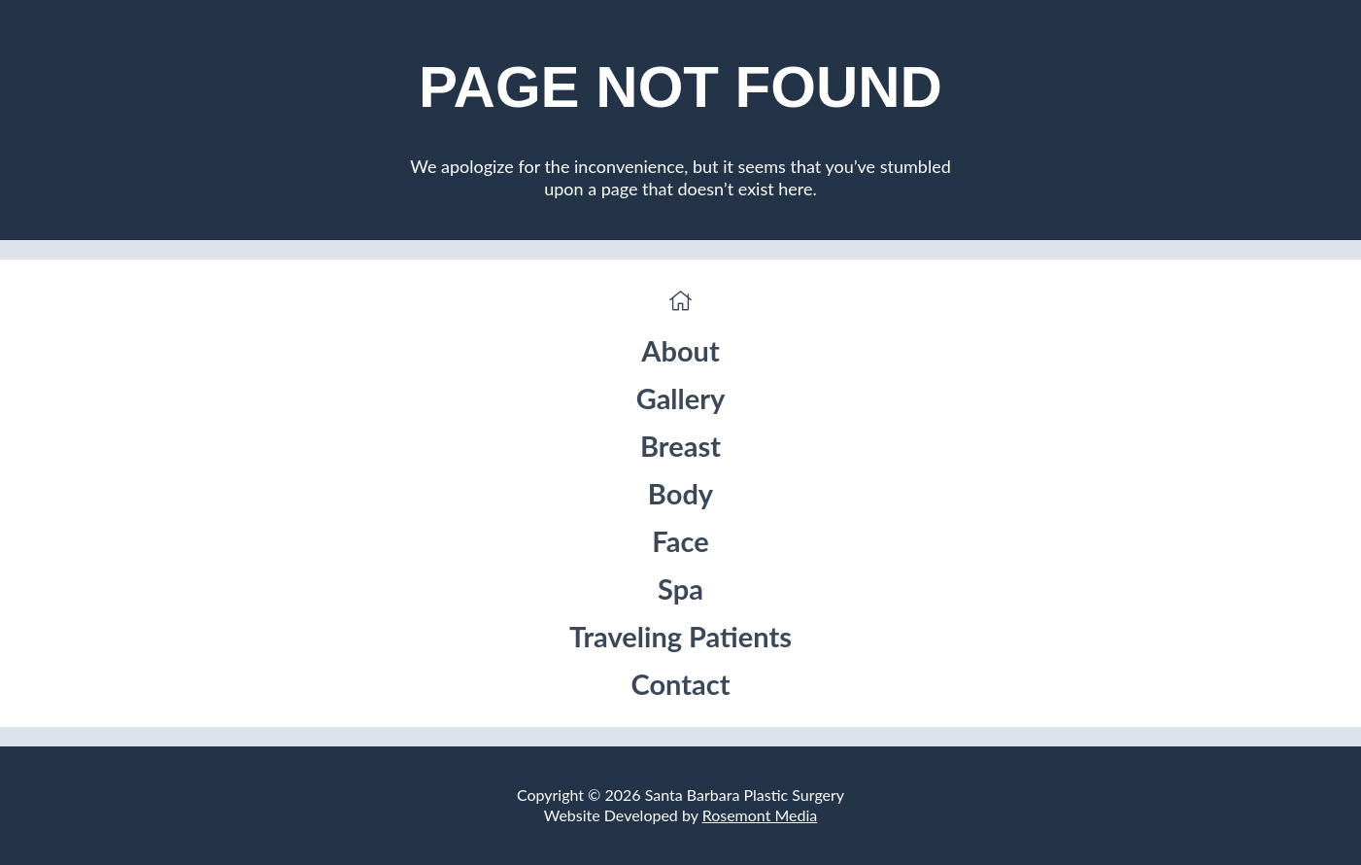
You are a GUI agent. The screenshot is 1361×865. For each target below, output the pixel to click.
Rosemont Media (760, 815)
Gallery (681, 398)
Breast (680, 446)
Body (680, 493)
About (680, 350)
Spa (680, 588)
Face (680, 541)
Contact (681, 684)
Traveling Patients (680, 636)
